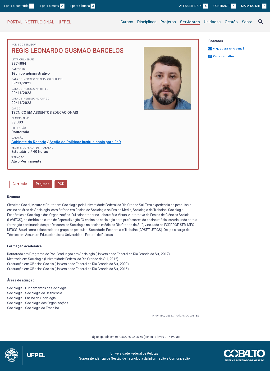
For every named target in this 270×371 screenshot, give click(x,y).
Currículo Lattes (220, 56)
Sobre (247, 21)
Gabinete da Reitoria (28, 142)
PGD (61, 184)
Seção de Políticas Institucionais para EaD (85, 142)
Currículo (20, 184)
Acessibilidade (193, 6)
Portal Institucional (39, 21)
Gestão (231, 21)
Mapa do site (253, 6)
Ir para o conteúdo (19, 6)
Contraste (224, 6)
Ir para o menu (52, 6)
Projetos (168, 21)
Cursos (126, 21)
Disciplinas (146, 21)
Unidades (212, 21)
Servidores (190, 21)
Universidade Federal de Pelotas (134, 353)
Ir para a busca (82, 6)
